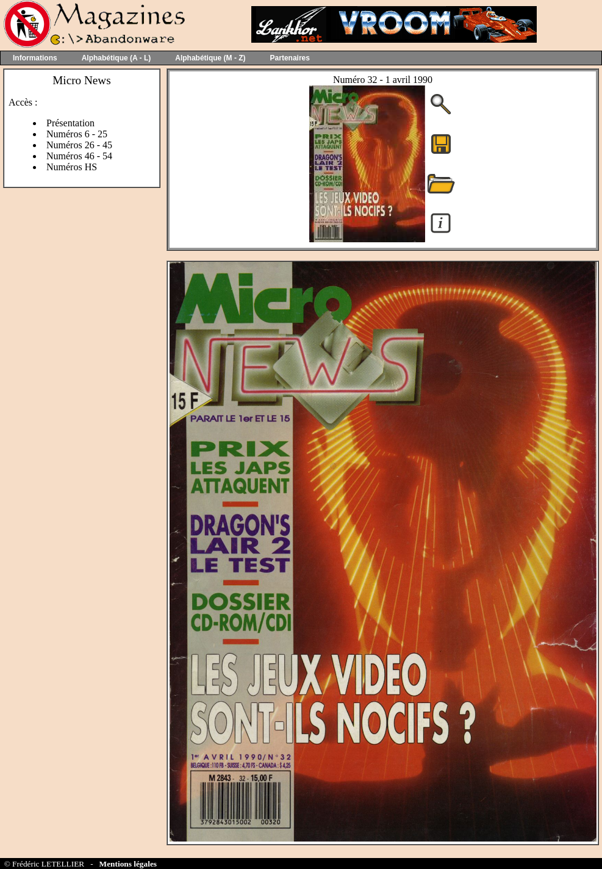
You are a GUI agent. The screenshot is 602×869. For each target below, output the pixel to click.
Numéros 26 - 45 (79, 145)
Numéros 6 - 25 (76, 134)
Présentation (70, 123)
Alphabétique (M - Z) (210, 58)
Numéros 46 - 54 (79, 156)
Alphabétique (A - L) (116, 58)
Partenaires (290, 58)
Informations (35, 58)
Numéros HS (71, 167)
